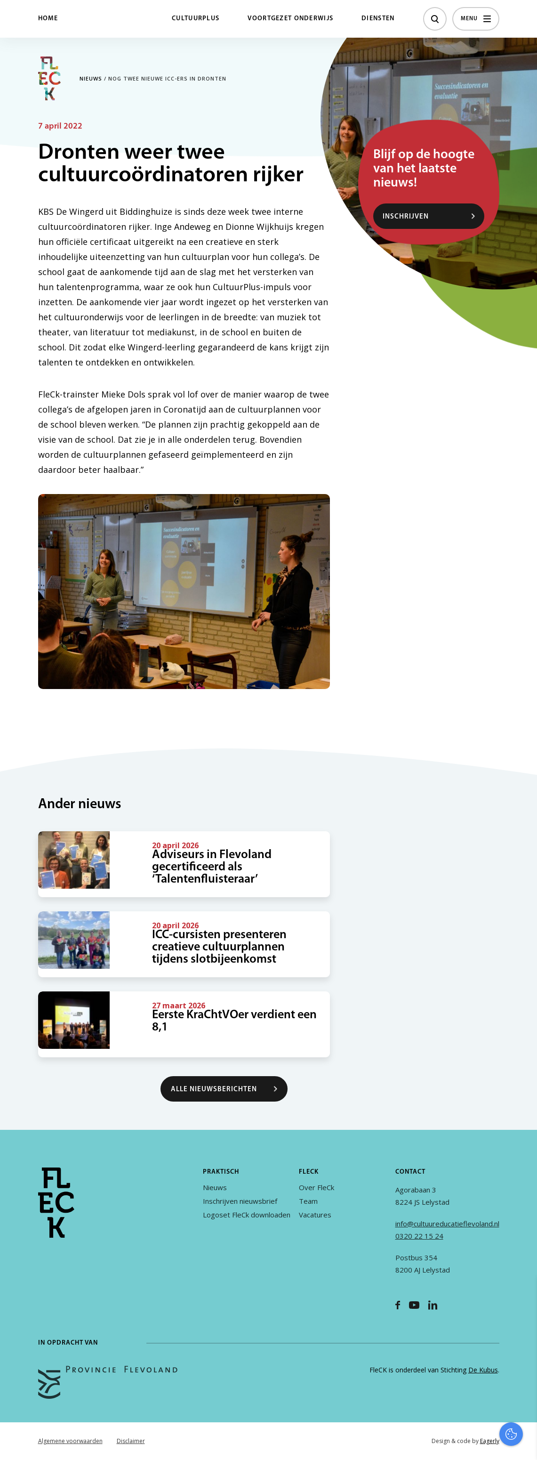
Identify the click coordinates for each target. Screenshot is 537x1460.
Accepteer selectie (457, 1442)
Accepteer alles (457, 1415)
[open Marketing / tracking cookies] (522, 1381)
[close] (522, 1294)
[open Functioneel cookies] (522, 1353)
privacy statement (490, 1320)
